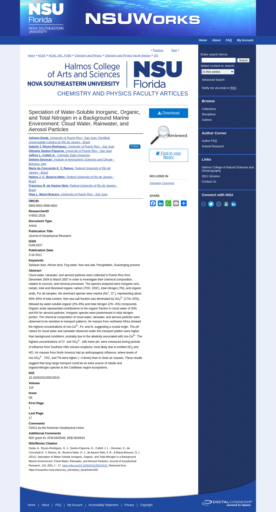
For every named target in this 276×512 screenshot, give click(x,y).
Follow (135, 146)
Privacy (130, 505)
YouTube (226, 204)
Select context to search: (218, 66)
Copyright (146, 505)
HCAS (42, 55)
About (46, 505)
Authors (207, 120)
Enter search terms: (214, 54)
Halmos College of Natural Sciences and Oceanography (228, 169)
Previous (158, 50)
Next (174, 50)
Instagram (219, 204)
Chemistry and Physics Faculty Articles (128, 55)
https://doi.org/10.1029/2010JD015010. (85, 465)
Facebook (204, 204)
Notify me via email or (219, 88)
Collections (209, 109)
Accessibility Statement (104, 505)
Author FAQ (209, 141)
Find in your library (168, 155)
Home (31, 55)
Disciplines (209, 114)
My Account (75, 505)
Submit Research (213, 146)
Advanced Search (213, 80)
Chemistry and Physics (88, 55)
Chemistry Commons (162, 183)
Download (169, 113)
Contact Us (209, 181)
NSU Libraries (211, 176)
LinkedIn (234, 204)
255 (156, 55)
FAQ (58, 505)
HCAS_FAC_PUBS (60, 55)
